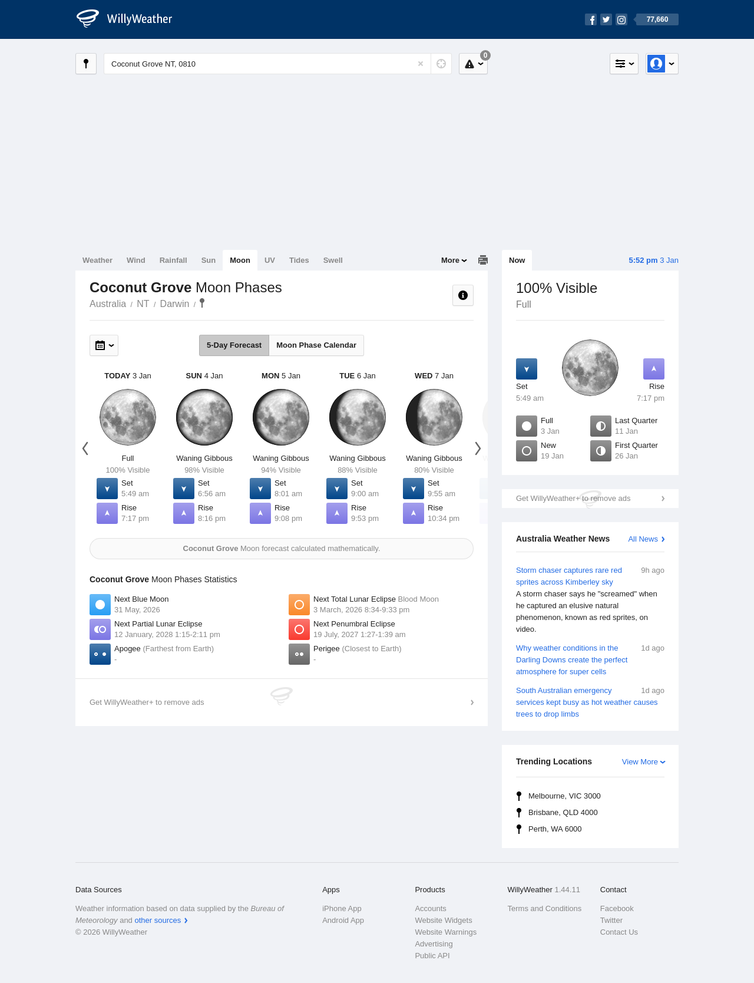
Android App (343, 920)
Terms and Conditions (545, 908)
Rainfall (173, 260)
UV (269, 260)
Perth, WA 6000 (555, 828)
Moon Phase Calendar (316, 345)
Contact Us (619, 932)
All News (643, 539)
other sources (157, 920)
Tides (299, 260)
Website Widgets (443, 920)
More (450, 260)
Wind (136, 260)
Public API (432, 955)
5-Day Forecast (234, 345)
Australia (108, 304)
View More (640, 761)
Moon (240, 260)
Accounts (430, 908)
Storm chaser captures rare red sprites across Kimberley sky (590, 600)
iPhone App (342, 908)
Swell (333, 260)
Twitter (611, 920)
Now (517, 260)
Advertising (433, 943)
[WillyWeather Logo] (130, 19)
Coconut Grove (202, 303)
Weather (97, 260)
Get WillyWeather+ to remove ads (573, 498)
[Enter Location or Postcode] (278, 63)
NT (143, 304)
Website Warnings (446, 932)
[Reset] (420, 63)
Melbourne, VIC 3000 (564, 795)
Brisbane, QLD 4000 (563, 812)
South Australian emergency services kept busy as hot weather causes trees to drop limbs (590, 701)
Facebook (617, 908)
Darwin (175, 304)
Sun (208, 260)
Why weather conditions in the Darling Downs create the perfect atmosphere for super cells (590, 659)
